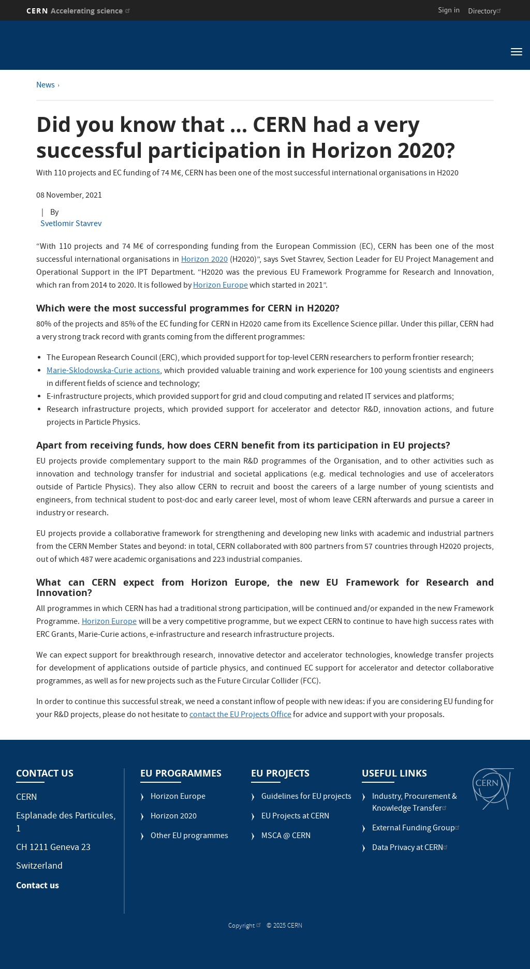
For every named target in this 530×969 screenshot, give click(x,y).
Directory (485, 11)
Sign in (449, 9)
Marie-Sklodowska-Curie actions (103, 371)
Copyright (245, 926)
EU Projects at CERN (295, 817)
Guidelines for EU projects (306, 797)
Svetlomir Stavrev (70, 224)
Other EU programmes (189, 837)
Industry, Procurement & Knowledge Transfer (414, 803)
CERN (79, 11)
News (45, 86)
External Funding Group (417, 829)
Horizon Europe (220, 286)
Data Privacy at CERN (411, 849)
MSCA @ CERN (286, 837)
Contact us (37, 885)
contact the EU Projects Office (240, 715)
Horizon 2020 (204, 260)
